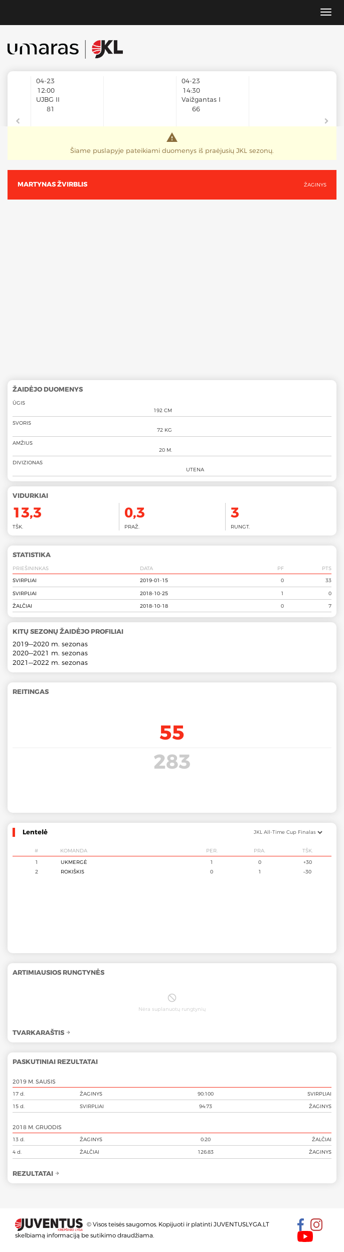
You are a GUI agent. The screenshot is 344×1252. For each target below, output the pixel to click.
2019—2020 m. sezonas (50, 644)
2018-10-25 (154, 593)
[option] (67, 114)
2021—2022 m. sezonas (50, 662)
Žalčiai (22, 606)
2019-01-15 (154, 580)
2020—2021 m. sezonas (50, 653)
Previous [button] (18, 121)
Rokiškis (72, 871)
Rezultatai (36, 1173)
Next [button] (326, 121)
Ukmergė (74, 862)
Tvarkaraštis (42, 1032)
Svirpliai (25, 580)
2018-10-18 (154, 606)
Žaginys (315, 185)
